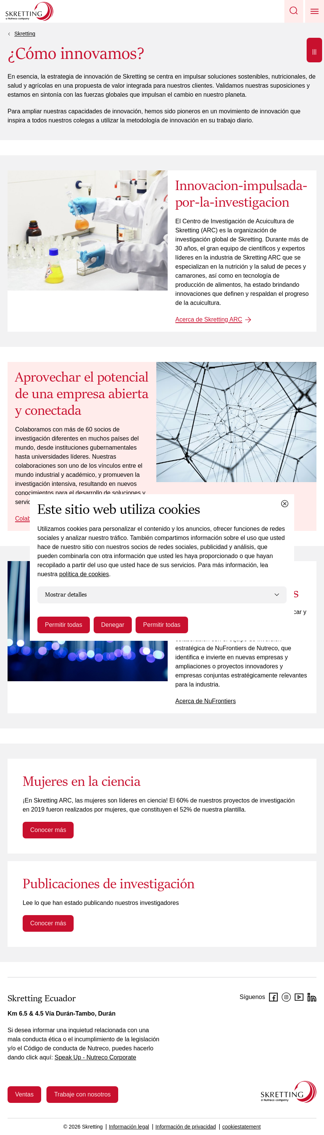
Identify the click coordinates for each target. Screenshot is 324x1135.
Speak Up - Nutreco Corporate (95, 1057)
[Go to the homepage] (288, 1092)
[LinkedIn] (311, 997)
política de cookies (84, 574)
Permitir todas (63, 625)
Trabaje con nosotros (82, 1094)
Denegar (112, 625)
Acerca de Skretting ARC (208, 319)
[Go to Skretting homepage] (29, 11)
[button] (293, 11)
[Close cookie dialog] (284, 503)
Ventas (24, 1094)
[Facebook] (273, 997)
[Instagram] (286, 997)
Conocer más (48, 830)
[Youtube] (299, 997)
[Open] (314, 50)
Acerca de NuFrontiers (205, 701)
